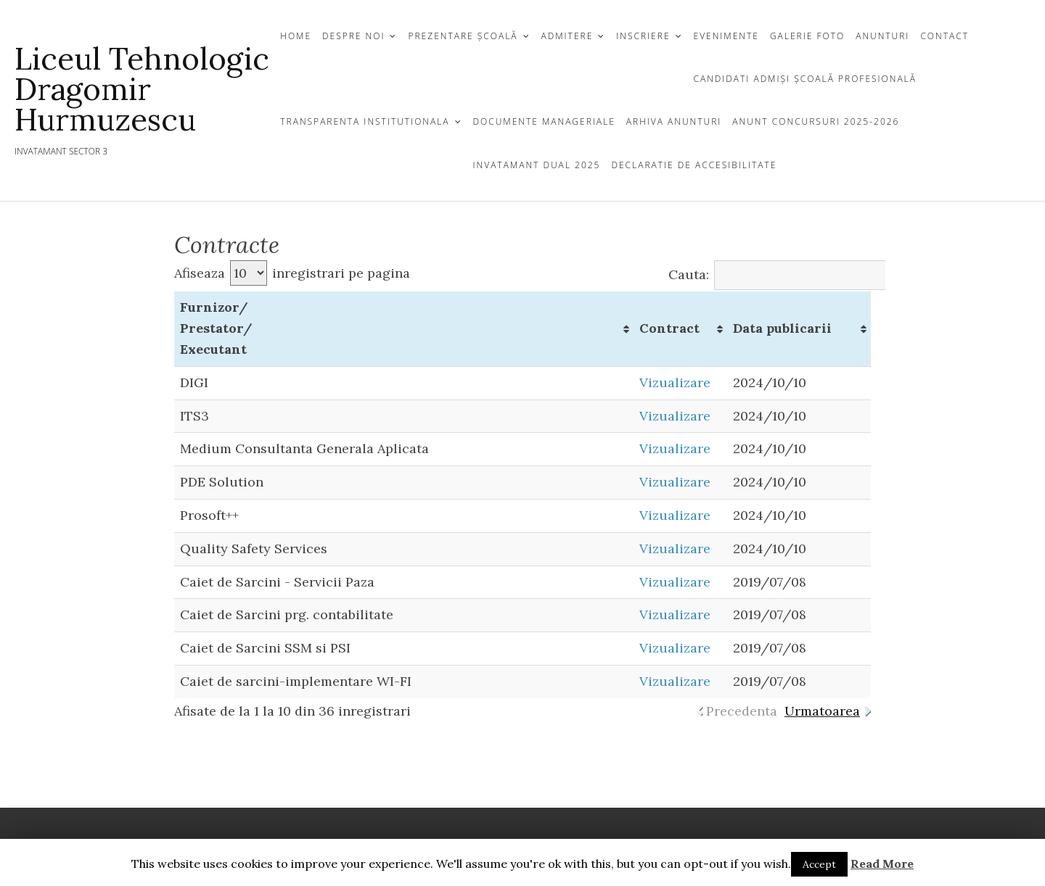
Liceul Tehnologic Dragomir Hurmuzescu (142, 89)
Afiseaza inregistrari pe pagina (292, 273)
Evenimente (726, 36)
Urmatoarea (822, 711)
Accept (819, 864)
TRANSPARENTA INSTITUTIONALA (364, 121)
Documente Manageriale (544, 121)
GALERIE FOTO (807, 36)
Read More (882, 863)
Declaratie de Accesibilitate (693, 165)
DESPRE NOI (353, 36)
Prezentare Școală (462, 36)
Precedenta (741, 711)
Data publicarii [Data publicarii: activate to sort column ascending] (782, 328)
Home (295, 36)
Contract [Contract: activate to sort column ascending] (669, 328)
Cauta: (792, 274)
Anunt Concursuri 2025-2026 (815, 121)
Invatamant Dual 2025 (537, 165)
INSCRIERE (643, 36)
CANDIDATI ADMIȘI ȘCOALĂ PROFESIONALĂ (805, 79)
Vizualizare (674, 382)
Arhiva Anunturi (673, 121)
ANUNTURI (882, 36)
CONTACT (944, 36)
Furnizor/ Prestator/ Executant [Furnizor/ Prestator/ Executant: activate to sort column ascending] (216, 328)
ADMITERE (567, 36)
